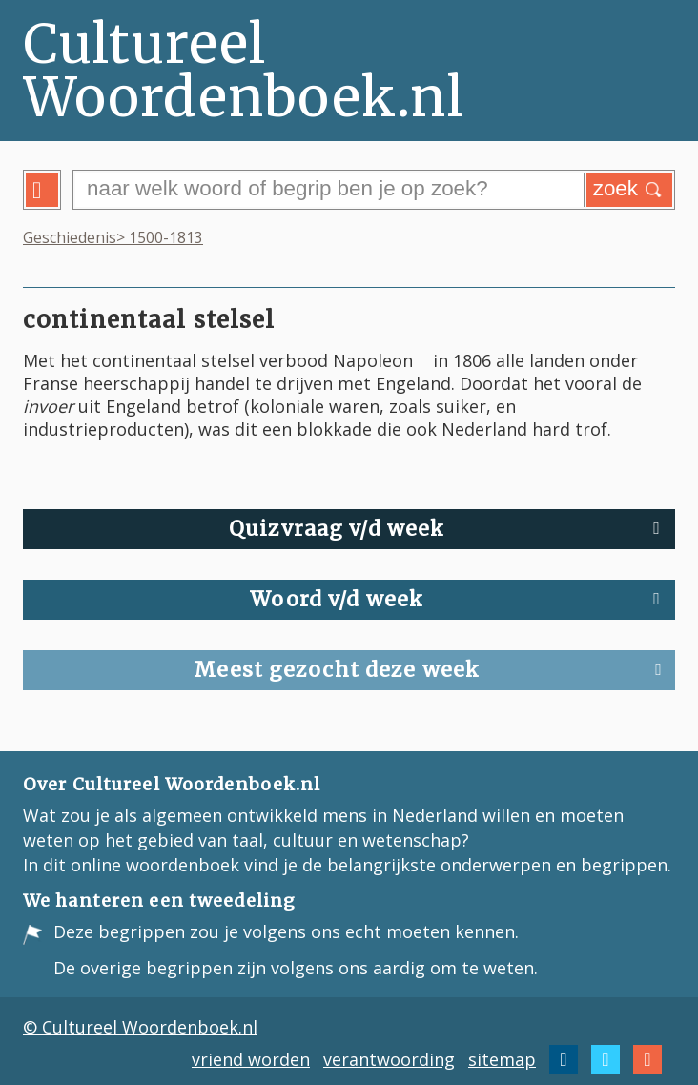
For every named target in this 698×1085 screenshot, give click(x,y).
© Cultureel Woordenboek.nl (140, 1026)
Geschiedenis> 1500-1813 (113, 237)
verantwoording (389, 1059)
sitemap (502, 1059)
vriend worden (251, 1059)
